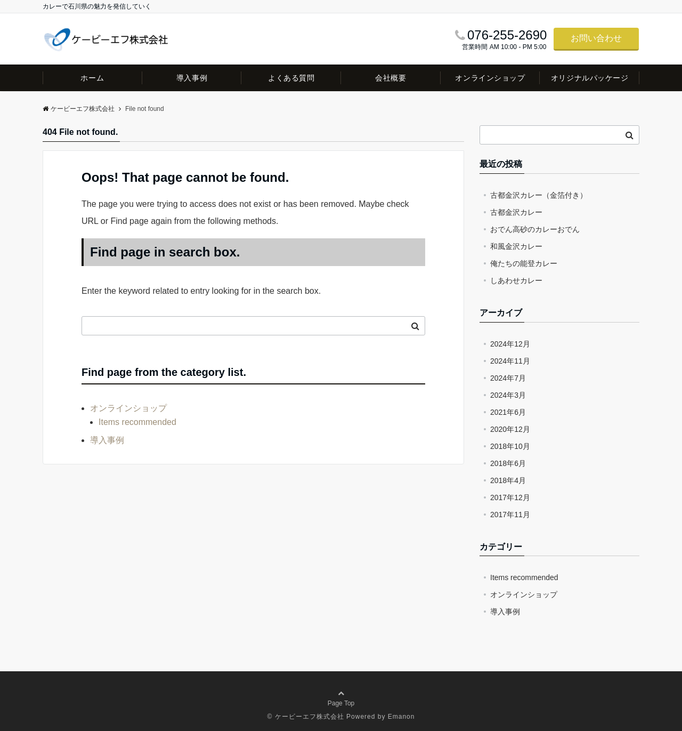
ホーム (92, 78)
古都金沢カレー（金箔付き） (538, 195)
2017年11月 (510, 514)
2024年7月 (508, 378)
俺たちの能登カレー (523, 263)
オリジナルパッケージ (590, 78)
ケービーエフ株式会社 (79, 109)
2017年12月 (510, 497)
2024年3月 (508, 395)
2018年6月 (508, 463)
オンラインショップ (490, 78)
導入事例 (191, 78)
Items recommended (137, 422)
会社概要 (390, 78)
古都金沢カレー (516, 212)
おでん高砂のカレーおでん (535, 229)
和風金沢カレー (516, 246)
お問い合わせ (596, 38)
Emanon (401, 716)
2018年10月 (510, 446)
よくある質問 (291, 78)
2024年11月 (510, 361)
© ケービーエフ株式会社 (305, 716)
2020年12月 (510, 429)
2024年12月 (510, 344)
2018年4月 (508, 480)
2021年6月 (508, 412)
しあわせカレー (516, 280)
